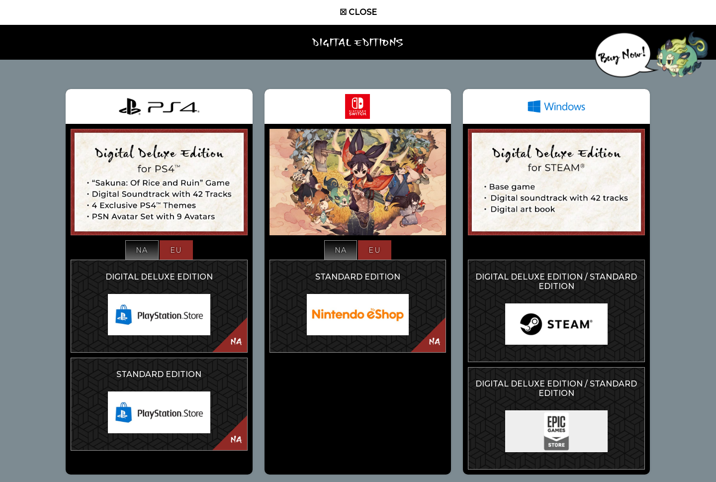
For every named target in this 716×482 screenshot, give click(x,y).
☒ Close (358, 12)
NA (142, 250)
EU (176, 250)
